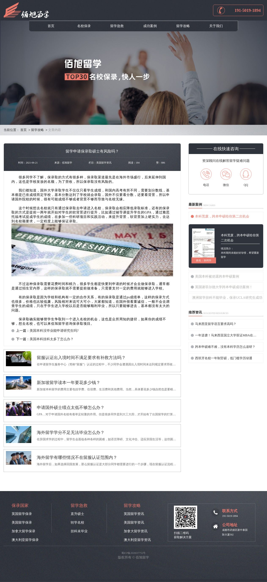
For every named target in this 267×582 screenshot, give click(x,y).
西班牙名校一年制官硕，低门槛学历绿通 (223, 358)
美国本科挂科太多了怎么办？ (52, 339)
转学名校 (77, 522)
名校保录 (84, 26)
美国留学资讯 (134, 522)
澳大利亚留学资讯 (137, 540)
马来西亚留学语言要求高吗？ (215, 324)
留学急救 (117, 26)
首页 (51, 26)
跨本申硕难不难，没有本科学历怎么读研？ (225, 346)
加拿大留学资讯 (135, 531)
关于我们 (216, 26)
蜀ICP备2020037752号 (133, 553)
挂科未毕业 (79, 531)
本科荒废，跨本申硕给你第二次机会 (222, 216)
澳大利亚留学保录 (25, 540)
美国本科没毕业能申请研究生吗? (54, 330)
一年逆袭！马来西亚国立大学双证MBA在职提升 (227, 335)
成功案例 (150, 26)
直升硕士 (77, 514)
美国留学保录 (22, 522)
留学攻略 (183, 26)
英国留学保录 (22, 514)
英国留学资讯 (134, 514)
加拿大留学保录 (23, 531)
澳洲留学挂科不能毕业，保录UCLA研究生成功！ (228, 297)
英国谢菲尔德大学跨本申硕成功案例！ (224, 287)
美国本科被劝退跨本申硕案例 (217, 276)
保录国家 (20, 505)
